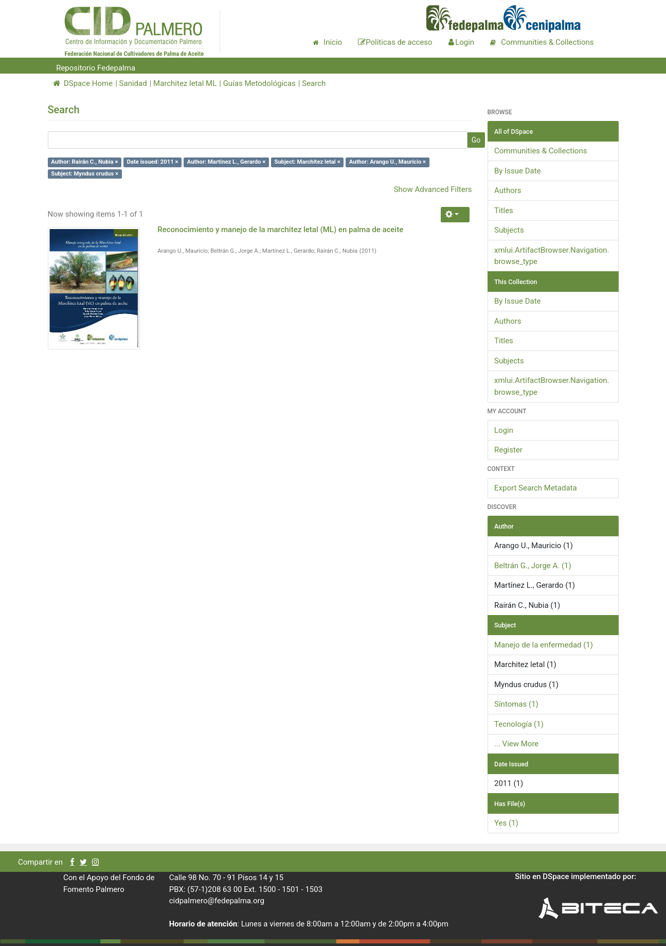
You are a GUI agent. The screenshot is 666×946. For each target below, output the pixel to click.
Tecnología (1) (519, 724)
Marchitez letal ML (185, 83)
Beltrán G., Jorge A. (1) (532, 565)
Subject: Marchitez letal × (307, 162)
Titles (503, 210)
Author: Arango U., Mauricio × (387, 162)
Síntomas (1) (516, 704)
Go (476, 140)
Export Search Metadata (535, 488)
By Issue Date (517, 171)
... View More (516, 743)
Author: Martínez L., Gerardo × (226, 162)
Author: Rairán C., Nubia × (84, 162)
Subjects (509, 230)
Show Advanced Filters (433, 189)
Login (503, 430)
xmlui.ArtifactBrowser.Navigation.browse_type (551, 256)
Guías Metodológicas (259, 83)
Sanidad (133, 83)
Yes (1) (506, 823)
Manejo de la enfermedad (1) (543, 645)
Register (508, 449)
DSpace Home (83, 83)
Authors (507, 190)
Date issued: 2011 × (152, 162)
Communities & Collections (540, 150)
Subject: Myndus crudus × (84, 173)
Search (314, 83)
